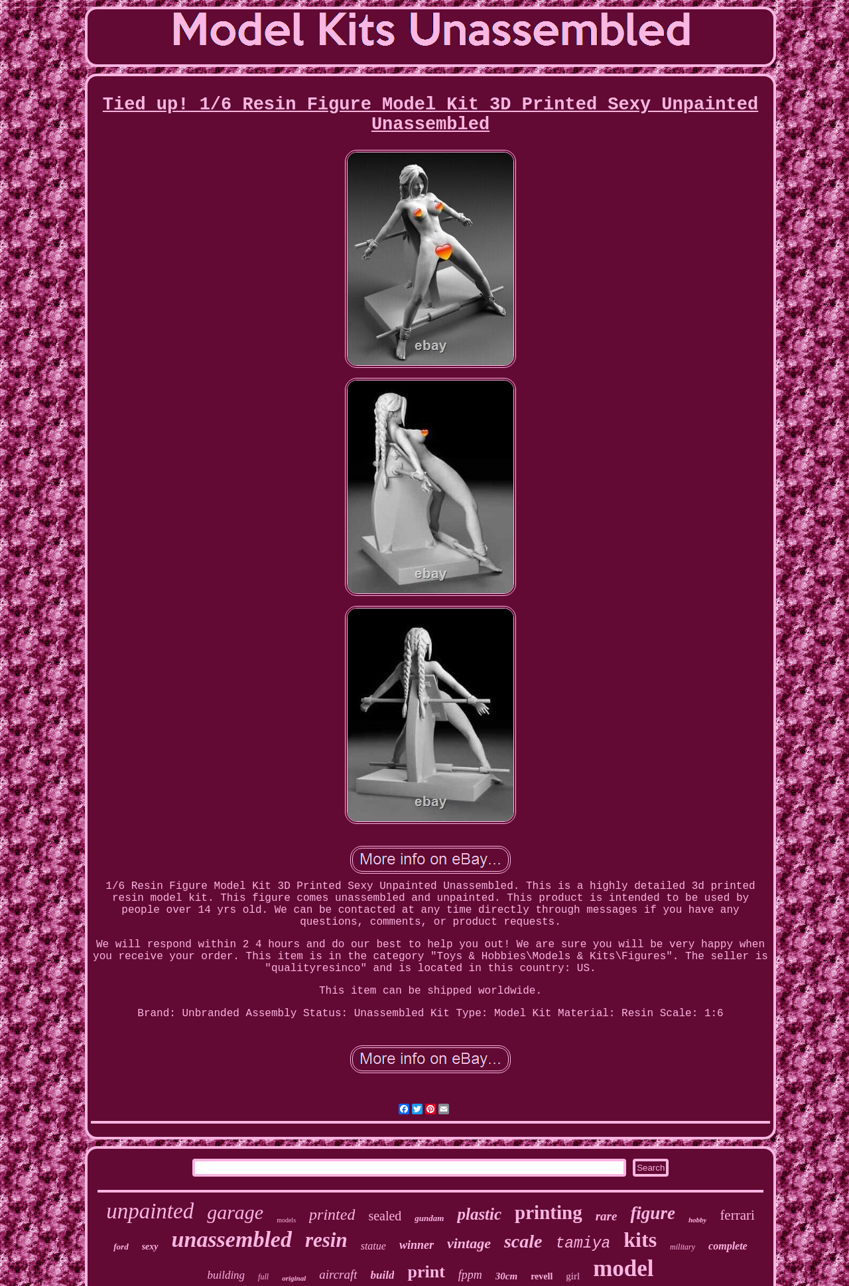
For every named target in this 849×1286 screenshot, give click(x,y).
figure (652, 1213)
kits (640, 1240)
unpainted (150, 1211)
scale (523, 1241)
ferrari (737, 1215)
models (286, 1220)
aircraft (338, 1274)
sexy (150, 1247)
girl (573, 1276)
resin (326, 1240)
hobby (697, 1220)
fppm (470, 1274)
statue (373, 1246)
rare (607, 1216)
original (294, 1278)
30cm (506, 1276)
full (263, 1276)
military (682, 1247)
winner (416, 1245)
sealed (384, 1215)
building (226, 1275)
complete (728, 1246)
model (623, 1268)
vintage (469, 1243)
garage (235, 1212)
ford (120, 1247)
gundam (429, 1218)
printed (332, 1214)
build (383, 1275)
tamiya (582, 1243)
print (425, 1271)
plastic (479, 1214)
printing (548, 1212)
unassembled (232, 1239)
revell (542, 1276)
